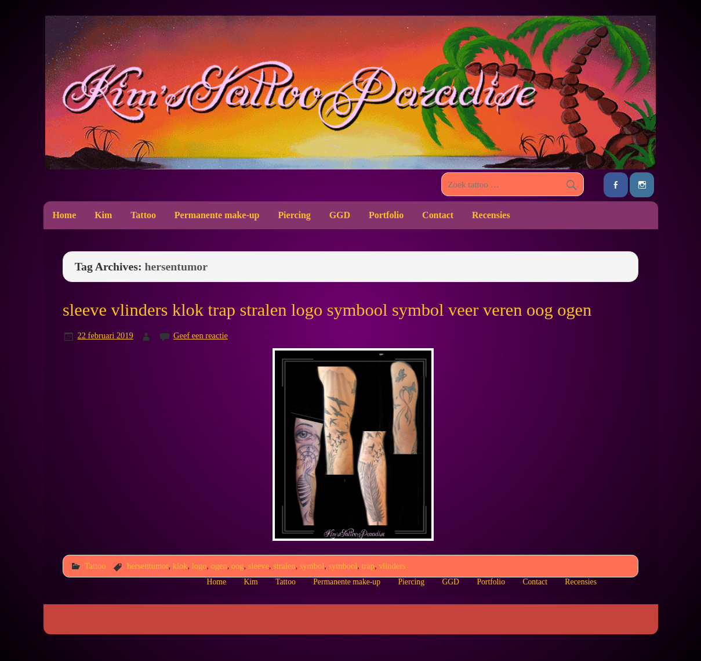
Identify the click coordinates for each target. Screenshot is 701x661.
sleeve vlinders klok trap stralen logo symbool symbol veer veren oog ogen (327, 310)
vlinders (392, 565)
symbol (312, 565)
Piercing (294, 215)
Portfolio (386, 215)
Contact (437, 215)
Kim (103, 215)
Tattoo (143, 215)
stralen (284, 565)
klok (180, 565)
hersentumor (148, 565)
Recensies (491, 215)
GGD (339, 215)
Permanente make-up (217, 215)
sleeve (258, 565)
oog (237, 565)
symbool (342, 565)
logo (199, 565)
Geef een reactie (200, 335)
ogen (219, 565)
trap (367, 565)
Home (64, 215)
